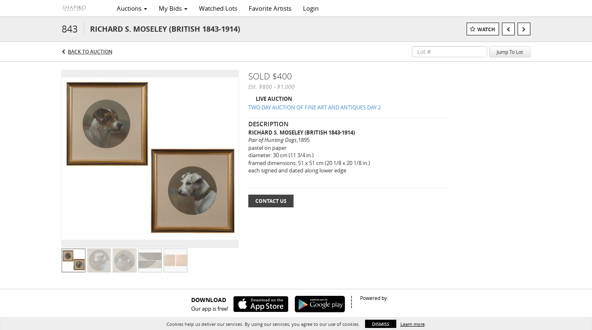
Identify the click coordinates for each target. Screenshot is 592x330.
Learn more (412, 324)
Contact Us (271, 201)
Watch (486, 29)
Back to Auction (90, 51)
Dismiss (380, 324)
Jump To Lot (510, 52)
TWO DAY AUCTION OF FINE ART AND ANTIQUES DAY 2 (314, 107)
